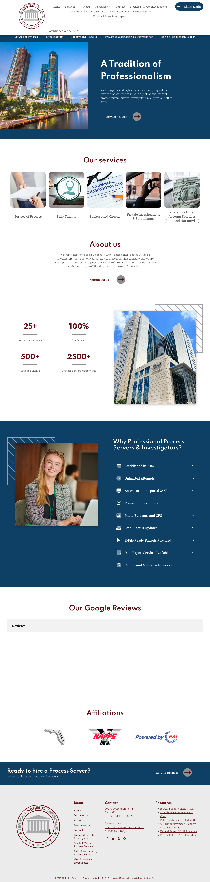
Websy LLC (100, 878)
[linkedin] (113, 838)
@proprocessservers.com (130, 827)
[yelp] (119, 838)
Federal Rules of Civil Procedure (178, 831)
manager (110, 827)
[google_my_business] (125, 838)
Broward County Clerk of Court (177, 808)
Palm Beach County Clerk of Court (179, 819)
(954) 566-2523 (113, 823)
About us (105, 244)
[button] (7, 635)
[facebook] (107, 838)
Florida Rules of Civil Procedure (178, 835)
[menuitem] (56, 6)
